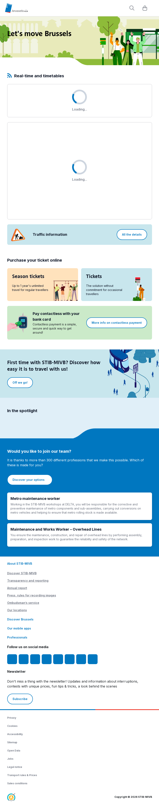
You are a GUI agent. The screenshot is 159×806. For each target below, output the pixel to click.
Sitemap (12, 742)
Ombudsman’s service (23, 602)
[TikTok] (58, 659)
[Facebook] (12, 659)
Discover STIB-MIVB (22, 573)
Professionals (17, 637)
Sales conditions (17, 783)
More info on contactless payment (117, 322)
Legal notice (14, 766)
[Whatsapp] (93, 659)
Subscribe (20, 699)
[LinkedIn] (47, 659)
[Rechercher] (132, 8)
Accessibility (15, 734)
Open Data (13, 750)
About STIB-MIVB (19, 563)
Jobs (10, 758)
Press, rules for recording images (31, 595)
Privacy (11, 717)
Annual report (17, 588)
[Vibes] (70, 659)
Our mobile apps (19, 628)
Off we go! (20, 382)
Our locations (17, 610)
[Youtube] (35, 659)
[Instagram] (24, 659)
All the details (132, 234)
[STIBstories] (81, 659)
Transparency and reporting (27, 580)
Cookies (12, 725)
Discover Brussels (20, 619)
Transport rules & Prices (22, 775)
